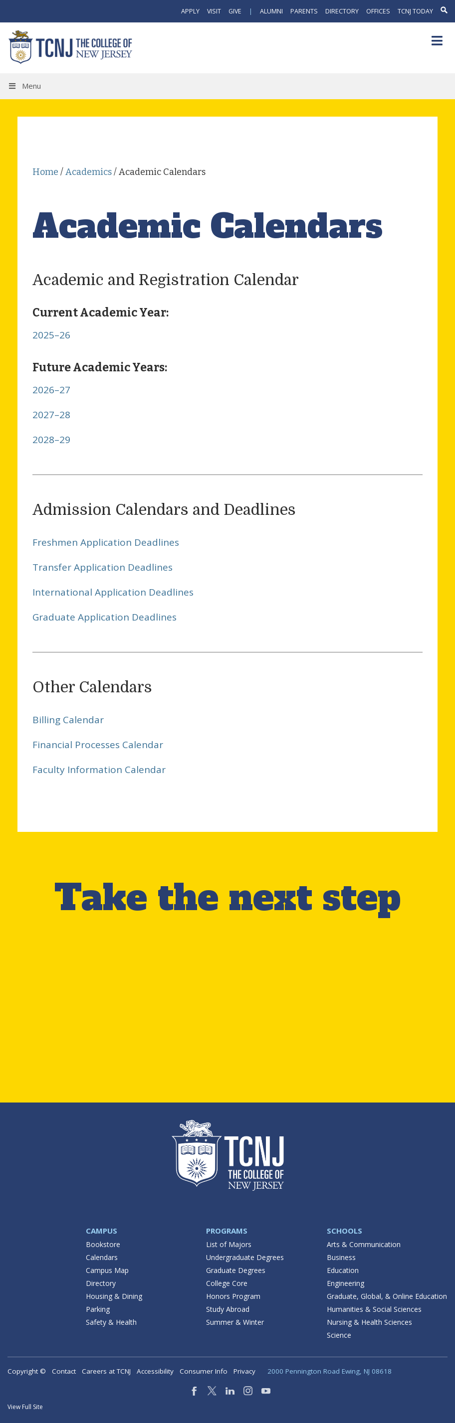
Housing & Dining (114, 1296)
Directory (342, 11)
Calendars (102, 1257)
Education (343, 1270)
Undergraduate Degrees (245, 1257)
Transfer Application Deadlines (102, 567)
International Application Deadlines (113, 592)
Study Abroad (227, 1309)
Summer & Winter (235, 1322)
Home (45, 171)
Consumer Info (204, 1371)
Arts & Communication (364, 1244)
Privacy (244, 1371)
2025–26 (51, 334)
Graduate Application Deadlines (104, 617)
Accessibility (155, 1371)
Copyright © (26, 1371)
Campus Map (107, 1270)
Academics (88, 171)
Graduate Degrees (235, 1270)
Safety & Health (111, 1322)
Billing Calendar (68, 719)
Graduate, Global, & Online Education (387, 1296)
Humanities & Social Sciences (374, 1309)
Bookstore (103, 1244)
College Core (226, 1283)
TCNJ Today (415, 11)
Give (234, 11)
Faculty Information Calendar (99, 769)
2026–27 (51, 389)
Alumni (271, 11)
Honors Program (233, 1296)
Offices (378, 11)
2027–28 (51, 414)
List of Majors (228, 1244)
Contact (64, 1371)
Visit (214, 11)
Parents (304, 11)
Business (341, 1257)
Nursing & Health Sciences (369, 1322)
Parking (98, 1309)
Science (339, 1335)
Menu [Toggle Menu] (24, 86)
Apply (190, 11)
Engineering (345, 1283)
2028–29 (51, 439)
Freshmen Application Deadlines (105, 542)
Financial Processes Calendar (97, 744)
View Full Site (25, 1407)
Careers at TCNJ (106, 1371)
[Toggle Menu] (437, 40)
